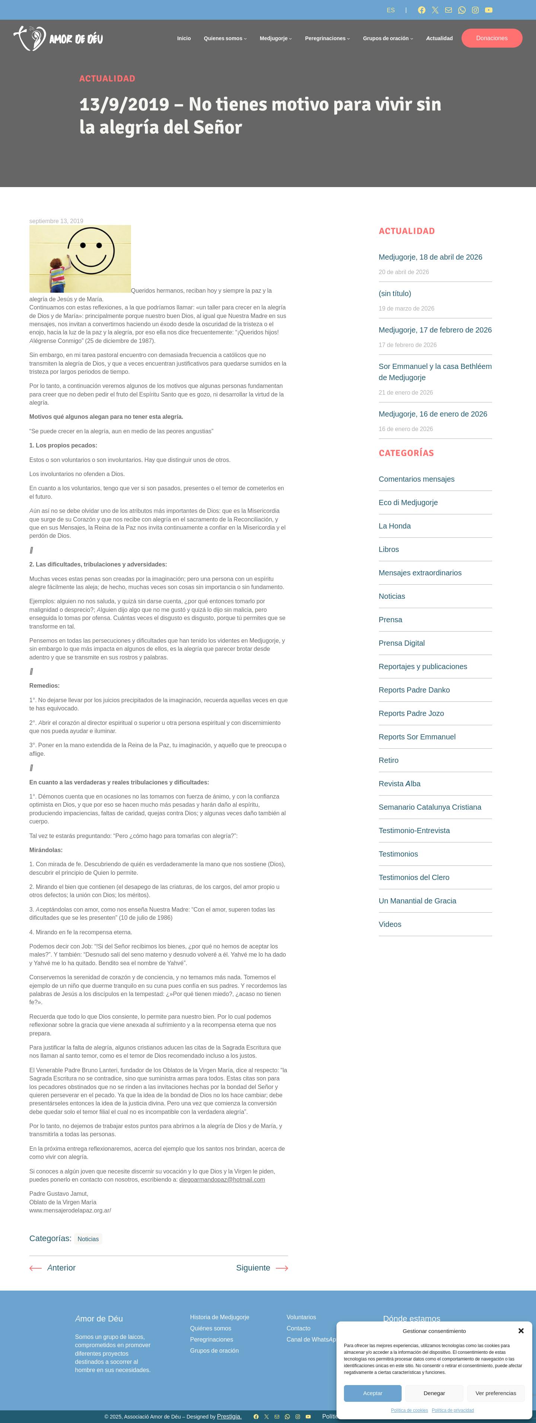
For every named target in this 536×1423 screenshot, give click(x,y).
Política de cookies (409, 1410)
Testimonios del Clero (414, 877)
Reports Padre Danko (414, 689)
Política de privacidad (453, 1410)
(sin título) (395, 293)
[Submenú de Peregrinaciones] (348, 38)
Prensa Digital (402, 643)
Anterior (61, 1267)
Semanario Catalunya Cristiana (430, 807)
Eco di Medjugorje (408, 502)
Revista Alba (400, 783)
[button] (521, 1330)
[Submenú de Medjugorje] (290, 38)
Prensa (390, 619)
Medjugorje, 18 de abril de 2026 (431, 257)
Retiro (389, 760)
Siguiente (253, 1267)
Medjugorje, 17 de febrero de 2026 (435, 329)
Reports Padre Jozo (411, 713)
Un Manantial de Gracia (417, 900)
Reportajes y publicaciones (423, 666)
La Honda (395, 525)
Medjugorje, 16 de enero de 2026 (433, 413)
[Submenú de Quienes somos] (245, 38)
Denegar (434, 1393)
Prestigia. (229, 1416)
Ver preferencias (496, 1393)
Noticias (88, 1239)
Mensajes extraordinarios (420, 572)
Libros (389, 549)
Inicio (184, 38)
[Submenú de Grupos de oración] (411, 38)
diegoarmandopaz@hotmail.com (222, 1179)
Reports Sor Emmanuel (417, 736)
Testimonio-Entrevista (414, 830)
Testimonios (398, 853)
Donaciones (492, 38)
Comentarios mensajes (417, 479)
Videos (390, 924)
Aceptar (373, 1393)
